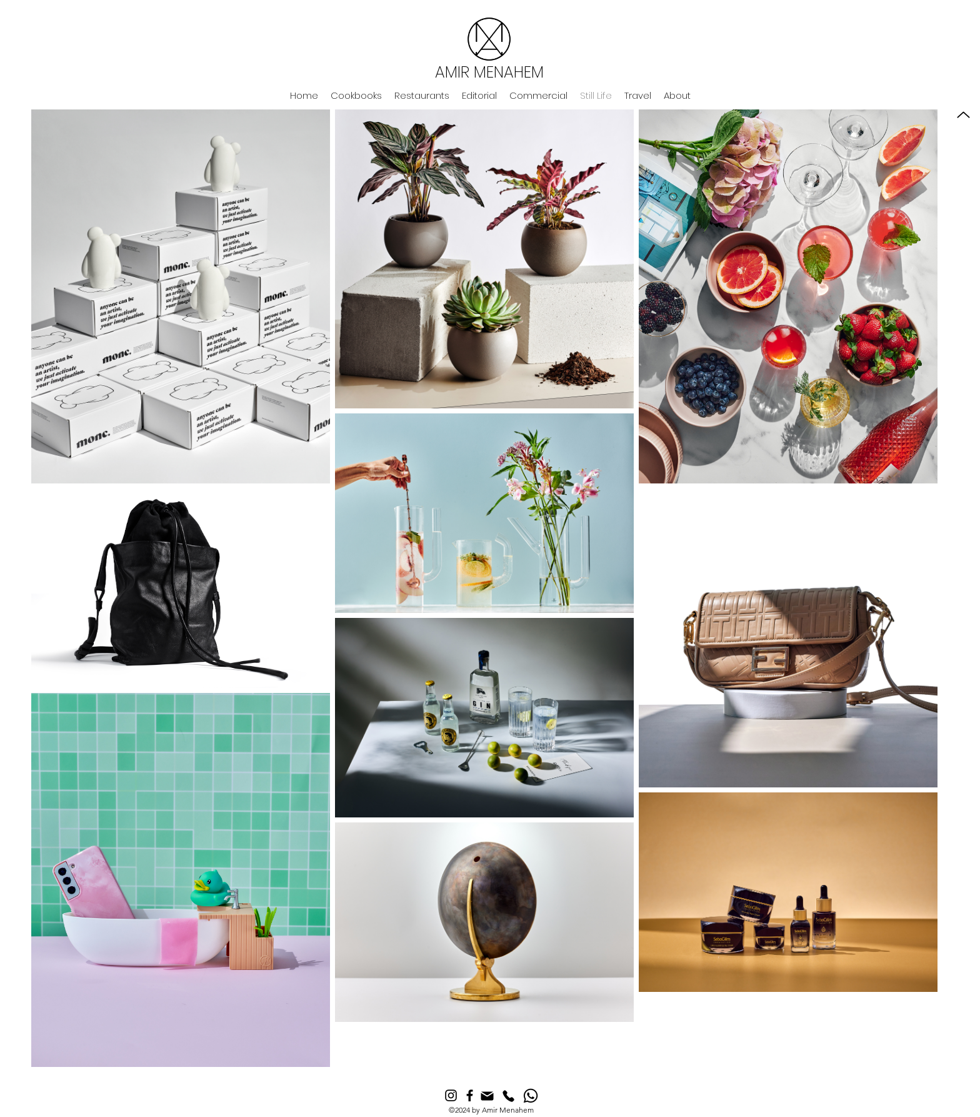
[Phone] (508, 1096)
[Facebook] (470, 1095)
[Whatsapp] (530, 1095)
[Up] (963, 114)
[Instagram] (451, 1095)
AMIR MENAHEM (489, 72)
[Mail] (487, 1096)
